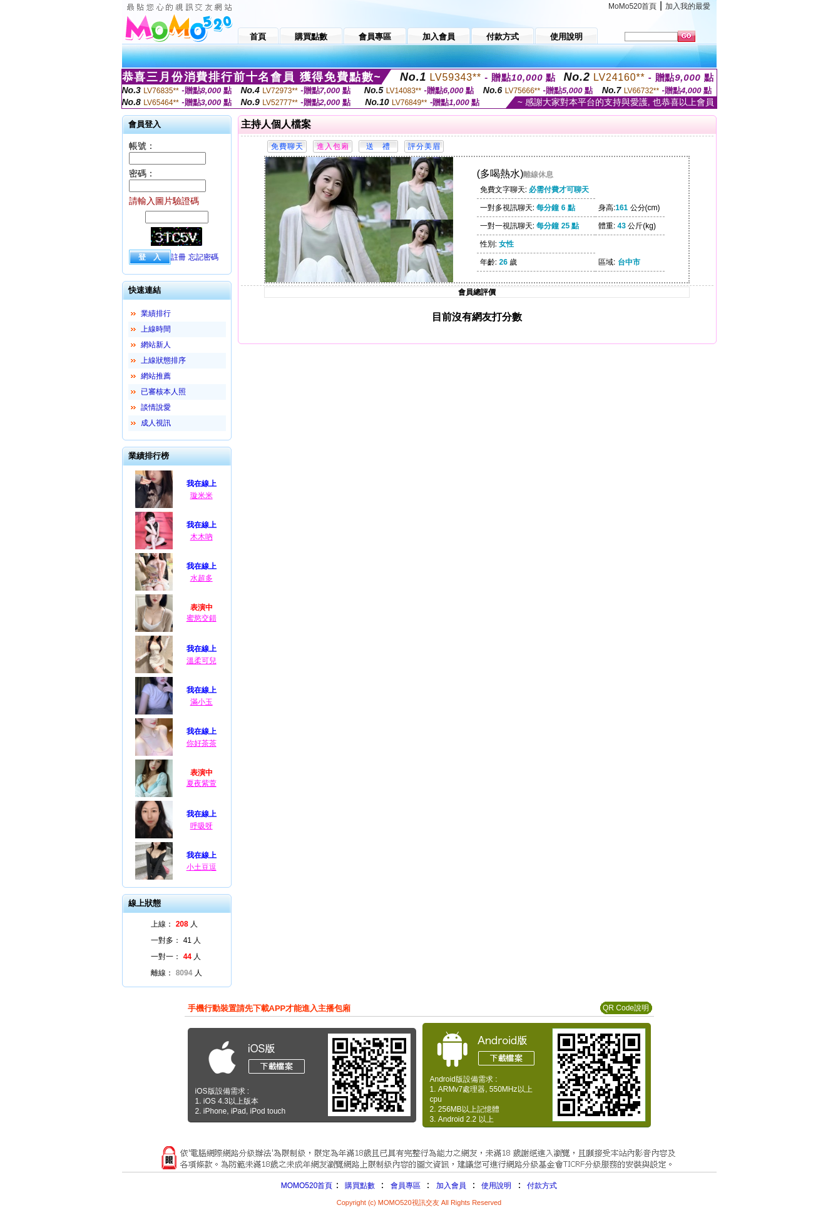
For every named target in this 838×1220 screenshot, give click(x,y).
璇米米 (201, 495)
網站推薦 (156, 376)
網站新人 (156, 344)
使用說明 (496, 1185)
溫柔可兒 (202, 660)
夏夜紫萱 (202, 783)
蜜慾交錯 (202, 618)
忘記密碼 (203, 257)
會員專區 (406, 1185)
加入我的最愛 (687, 6)
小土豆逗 (202, 867)
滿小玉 (201, 702)
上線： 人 (174, 924)
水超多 (201, 578)
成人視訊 (156, 423)
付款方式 (542, 1185)
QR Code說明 (626, 1008)
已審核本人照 (163, 391)
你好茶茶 (202, 743)
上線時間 (156, 329)
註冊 (178, 257)
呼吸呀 (201, 825)
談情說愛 (156, 407)
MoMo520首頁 (632, 6)
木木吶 (201, 536)
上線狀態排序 (163, 360)
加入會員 (451, 1185)
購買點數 (358, 1185)
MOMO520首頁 (307, 1185)
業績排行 (156, 313)
